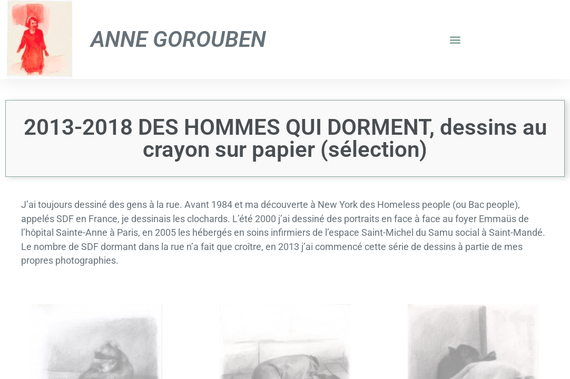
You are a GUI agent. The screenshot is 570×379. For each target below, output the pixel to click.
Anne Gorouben (178, 39)
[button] (455, 39)
